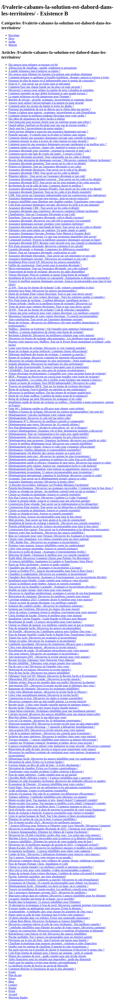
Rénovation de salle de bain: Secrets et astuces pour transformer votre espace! (52, 749)
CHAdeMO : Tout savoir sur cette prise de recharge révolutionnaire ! (47, 370)
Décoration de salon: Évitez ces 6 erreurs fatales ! (36, 761)
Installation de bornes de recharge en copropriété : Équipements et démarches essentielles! (59, 277)
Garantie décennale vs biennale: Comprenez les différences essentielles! (48, 249)
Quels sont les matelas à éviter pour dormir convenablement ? (43, 962)
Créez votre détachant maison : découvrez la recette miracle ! (42, 647)
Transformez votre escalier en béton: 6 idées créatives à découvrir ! (46, 771)
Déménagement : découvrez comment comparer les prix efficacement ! (48, 437)
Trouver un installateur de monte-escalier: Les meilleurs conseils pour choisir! (52, 889)
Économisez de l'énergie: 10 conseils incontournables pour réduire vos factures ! (53, 882)
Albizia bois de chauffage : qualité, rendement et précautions (42, 67)
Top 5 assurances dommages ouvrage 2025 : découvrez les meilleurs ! (47, 892)
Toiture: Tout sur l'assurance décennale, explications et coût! (42, 252)
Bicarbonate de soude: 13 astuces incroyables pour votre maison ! (45, 621)
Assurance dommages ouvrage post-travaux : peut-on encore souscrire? (48, 198)
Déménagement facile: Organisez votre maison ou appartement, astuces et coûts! (53, 468)
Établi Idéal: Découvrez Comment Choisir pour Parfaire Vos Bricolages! (49, 558)
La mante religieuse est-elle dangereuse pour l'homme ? (39, 96)
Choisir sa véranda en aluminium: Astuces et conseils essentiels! (44, 494)
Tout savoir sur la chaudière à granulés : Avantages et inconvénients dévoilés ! (52, 586)
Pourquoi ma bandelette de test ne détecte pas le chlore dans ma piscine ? (49, 109)
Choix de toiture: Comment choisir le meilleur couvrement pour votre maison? (52, 612)
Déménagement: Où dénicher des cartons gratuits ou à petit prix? (44, 453)
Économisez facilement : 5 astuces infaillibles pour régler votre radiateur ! (50, 851)
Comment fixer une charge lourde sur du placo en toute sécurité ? (45, 86)
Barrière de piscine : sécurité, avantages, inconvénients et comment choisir (50, 99)
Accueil (12, 994)
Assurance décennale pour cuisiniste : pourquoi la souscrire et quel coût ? (49, 150)
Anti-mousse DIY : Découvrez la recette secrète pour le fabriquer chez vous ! (51, 685)
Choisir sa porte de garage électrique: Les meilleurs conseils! (42, 602)
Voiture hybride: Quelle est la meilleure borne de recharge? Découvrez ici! (50, 303)
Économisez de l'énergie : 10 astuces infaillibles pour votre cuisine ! (46, 784)
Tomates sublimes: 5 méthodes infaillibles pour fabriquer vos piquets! (47, 796)
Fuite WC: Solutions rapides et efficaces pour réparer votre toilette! (46, 408)
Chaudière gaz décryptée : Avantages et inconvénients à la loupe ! (45, 567)
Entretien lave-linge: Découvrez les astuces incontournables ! (42, 290)
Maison (12, 44)
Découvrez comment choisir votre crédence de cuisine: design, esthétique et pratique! (56, 860)
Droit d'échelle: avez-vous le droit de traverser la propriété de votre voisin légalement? (57, 809)
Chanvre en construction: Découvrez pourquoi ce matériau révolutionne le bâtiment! (56, 930)
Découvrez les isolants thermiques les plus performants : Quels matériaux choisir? (54, 360)
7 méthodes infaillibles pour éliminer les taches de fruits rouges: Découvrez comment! (57, 927)
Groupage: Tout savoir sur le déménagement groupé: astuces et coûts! (47, 478)
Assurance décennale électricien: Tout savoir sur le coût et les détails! (47, 169)
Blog (11, 981)
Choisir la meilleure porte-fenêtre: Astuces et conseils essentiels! (44, 583)
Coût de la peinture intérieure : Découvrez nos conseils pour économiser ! (49, 733)
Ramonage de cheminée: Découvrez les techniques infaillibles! (43, 688)
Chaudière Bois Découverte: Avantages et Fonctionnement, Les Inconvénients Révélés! (57, 577)
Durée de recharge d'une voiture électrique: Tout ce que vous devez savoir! (50, 293)
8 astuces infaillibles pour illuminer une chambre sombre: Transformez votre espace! (56, 201)
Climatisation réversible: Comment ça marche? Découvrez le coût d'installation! (53, 879)
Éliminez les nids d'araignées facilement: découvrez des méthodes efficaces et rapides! (57, 780)
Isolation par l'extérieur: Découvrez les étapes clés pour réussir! (44, 609)
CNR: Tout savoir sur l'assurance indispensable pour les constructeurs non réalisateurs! (57, 195)
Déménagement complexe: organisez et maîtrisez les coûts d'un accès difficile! (52, 459)
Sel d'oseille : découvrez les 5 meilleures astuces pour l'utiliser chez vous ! (50, 631)
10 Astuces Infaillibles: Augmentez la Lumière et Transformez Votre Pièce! (50, 561)
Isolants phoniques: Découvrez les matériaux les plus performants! (45, 363)
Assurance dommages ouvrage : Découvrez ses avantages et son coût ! (48, 258)
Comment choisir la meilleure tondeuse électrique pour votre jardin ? (47, 115)
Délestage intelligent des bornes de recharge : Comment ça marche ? (47, 354)
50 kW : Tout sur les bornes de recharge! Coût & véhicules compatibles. (49, 309)
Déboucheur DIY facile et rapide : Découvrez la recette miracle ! (44, 679)
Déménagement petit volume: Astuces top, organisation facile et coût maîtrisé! (52, 465)
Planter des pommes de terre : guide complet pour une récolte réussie (47, 956)
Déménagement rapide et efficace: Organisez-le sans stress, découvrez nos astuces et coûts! (59, 462)
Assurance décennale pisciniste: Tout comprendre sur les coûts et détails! (49, 156)
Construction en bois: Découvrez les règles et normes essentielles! (45, 698)
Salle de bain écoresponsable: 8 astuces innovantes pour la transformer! (48, 367)
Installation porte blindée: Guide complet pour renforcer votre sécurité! (48, 580)
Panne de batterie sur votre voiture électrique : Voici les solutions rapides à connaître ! (56, 297)
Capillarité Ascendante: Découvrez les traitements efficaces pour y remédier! (51, 644)
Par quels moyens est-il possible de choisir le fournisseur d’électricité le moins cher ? (56, 949)
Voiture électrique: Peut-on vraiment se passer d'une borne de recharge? (48, 274)
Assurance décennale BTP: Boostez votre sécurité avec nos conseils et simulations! (55, 242)
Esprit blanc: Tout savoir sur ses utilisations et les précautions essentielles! (50, 787)
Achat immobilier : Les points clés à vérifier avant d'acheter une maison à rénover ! (55, 379)
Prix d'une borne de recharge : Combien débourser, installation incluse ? (48, 300)
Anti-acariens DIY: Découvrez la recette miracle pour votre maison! (46, 730)
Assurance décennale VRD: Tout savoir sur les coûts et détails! (43, 172)
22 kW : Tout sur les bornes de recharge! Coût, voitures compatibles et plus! (51, 287)
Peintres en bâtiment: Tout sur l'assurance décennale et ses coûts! (44, 166)
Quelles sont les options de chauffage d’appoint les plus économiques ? (48, 946)
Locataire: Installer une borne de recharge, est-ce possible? (41, 898)
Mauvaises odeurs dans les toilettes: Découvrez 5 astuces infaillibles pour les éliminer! (57, 895)
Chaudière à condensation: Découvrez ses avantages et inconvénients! (47, 574)
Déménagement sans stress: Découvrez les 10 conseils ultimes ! (44, 424)
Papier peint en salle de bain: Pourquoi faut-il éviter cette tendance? (46, 914)
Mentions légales (18, 997)
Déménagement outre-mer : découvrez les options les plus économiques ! (49, 456)
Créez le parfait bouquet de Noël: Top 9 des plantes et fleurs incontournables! (52, 816)
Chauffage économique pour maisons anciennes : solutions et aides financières (52, 943)
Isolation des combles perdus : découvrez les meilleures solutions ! (46, 605)
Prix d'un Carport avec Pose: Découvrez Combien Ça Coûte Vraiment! (48, 497)
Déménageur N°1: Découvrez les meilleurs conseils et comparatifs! (46, 421)
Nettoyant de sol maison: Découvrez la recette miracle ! (39, 669)
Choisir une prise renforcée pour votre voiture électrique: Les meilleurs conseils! (53, 312)
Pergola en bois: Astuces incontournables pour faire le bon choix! (45, 516)
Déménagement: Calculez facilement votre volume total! (40, 414)
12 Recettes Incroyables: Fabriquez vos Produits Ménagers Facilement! (48, 484)
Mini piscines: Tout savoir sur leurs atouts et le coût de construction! (47, 519)
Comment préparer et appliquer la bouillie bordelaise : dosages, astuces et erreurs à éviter (58, 77)
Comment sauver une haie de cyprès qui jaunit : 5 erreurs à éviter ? (46, 153)
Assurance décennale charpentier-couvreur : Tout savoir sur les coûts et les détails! (54, 179)
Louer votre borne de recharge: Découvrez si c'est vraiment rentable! (47, 348)
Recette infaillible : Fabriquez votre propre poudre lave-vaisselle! (45, 663)
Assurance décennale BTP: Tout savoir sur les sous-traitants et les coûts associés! (54, 182)
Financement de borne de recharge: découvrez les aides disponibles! (46, 271)
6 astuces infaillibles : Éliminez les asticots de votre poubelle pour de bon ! (50, 841)
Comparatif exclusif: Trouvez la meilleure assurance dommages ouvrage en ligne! (54, 239)
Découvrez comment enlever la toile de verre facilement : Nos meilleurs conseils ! (54, 924)
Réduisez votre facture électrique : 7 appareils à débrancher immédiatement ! (51, 726)
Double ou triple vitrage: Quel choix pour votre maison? (40, 589)
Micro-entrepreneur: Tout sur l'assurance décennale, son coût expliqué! (48, 268)
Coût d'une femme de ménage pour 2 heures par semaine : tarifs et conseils (50, 952)
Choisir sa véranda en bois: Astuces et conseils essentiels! (40, 513)
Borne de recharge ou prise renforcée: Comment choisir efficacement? (47, 351)
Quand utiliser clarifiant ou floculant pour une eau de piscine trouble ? (47, 125)
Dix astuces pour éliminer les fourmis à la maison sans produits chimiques (50, 74)
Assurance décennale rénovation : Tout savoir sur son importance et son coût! (52, 255)
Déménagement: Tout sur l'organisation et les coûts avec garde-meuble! (48, 433)
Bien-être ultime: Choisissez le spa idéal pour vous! (37, 717)
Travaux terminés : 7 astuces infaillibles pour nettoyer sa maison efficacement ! (53, 739)
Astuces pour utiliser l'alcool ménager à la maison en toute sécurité (46, 102)
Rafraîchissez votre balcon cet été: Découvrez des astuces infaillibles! (47, 933)
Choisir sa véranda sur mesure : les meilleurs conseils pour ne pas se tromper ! (52, 491)
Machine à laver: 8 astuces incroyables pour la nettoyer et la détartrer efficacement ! (55, 838)
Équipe (12, 987)
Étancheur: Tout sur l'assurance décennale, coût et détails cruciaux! (46, 217)
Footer (12, 972)
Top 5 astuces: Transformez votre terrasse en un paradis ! (40, 857)
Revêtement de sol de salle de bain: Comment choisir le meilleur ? (45, 185)
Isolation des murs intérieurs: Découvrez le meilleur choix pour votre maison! (52, 736)
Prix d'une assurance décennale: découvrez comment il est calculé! (45, 246)
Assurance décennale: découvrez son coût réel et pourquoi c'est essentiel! (49, 220)
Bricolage (13, 35)
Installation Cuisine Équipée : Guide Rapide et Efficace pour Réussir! (47, 618)
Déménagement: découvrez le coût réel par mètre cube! (39, 418)
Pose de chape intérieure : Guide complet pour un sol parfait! (42, 774)
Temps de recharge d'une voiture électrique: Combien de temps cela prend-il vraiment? (57, 873)
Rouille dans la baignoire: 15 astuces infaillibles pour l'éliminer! (44, 901)
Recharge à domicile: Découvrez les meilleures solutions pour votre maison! (51, 335)
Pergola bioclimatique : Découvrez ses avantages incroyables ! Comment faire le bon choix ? (60, 488)
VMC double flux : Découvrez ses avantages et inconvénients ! (44, 542)
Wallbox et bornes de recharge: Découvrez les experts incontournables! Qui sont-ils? (56, 411)
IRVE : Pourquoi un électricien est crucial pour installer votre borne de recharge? (54, 376)
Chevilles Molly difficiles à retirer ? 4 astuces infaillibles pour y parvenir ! (50, 777)
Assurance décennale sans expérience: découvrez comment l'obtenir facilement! (53, 211)
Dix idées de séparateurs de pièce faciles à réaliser (36, 118)
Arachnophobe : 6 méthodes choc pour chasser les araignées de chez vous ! (50, 911)
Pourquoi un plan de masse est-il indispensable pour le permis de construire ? (51, 80)
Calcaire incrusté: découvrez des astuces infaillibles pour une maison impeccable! (54, 714)
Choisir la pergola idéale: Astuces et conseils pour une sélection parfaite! (49, 500)
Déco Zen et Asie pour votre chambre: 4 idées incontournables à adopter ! (50, 870)
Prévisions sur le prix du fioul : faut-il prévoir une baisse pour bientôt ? (48, 940)
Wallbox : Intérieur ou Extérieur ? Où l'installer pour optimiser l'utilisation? (50, 328)
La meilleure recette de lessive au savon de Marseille (38, 965)
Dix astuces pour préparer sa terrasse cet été (33, 64)
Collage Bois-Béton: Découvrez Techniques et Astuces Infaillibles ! (46, 921)
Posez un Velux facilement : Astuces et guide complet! (39, 564)
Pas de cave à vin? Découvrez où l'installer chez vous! (38, 666)
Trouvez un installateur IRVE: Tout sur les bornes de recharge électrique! (49, 386)
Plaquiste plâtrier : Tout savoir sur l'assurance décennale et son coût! (46, 176)
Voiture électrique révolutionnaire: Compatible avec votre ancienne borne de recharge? (57, 373)
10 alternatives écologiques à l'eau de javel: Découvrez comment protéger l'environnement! (59, 905)
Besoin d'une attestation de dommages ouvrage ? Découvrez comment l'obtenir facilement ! (60, 160)
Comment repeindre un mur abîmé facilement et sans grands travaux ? (47, 93)
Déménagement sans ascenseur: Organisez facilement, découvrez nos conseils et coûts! (57, 440)
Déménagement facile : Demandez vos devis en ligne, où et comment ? (48, 886)
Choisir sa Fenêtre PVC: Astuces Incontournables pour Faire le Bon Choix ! (51, 570)
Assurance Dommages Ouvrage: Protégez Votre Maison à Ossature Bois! (49, 233)
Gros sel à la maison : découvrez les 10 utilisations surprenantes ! (45, 720)
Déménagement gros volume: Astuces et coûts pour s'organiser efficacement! (51, 446)
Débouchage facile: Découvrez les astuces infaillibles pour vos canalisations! (51, 758)
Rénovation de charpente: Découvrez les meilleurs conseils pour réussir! (49, 596)
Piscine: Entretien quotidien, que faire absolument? (37, 876)
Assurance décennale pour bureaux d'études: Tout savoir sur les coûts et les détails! (55, 188)
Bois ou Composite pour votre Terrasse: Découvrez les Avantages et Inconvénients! (55, 535)
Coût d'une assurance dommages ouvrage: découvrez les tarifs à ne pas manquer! (54, 204)
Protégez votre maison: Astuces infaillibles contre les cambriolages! (46, 545)
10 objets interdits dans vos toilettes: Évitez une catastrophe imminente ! (49, 917)
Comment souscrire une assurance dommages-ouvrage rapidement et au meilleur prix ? (57, 144)
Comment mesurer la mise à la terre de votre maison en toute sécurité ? (48, 141)
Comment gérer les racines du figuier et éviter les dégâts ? (41, 106)
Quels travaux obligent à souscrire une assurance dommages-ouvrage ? (48, 131)
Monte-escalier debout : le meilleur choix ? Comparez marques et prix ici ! (50, 806)
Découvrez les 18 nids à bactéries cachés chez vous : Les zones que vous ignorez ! (54, 835)
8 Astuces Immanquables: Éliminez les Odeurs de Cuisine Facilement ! (48, 831)
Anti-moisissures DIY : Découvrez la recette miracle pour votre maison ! (49, 656)
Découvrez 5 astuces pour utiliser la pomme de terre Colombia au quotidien (51, 90)
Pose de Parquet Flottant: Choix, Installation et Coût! (38, 863)
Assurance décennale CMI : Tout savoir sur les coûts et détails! (43, 207)
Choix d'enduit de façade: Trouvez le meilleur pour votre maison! (45, 615)
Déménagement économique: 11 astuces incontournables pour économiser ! (50, 472)
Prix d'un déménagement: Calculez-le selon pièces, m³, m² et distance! (47, 427)
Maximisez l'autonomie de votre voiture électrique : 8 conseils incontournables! (53, 316)
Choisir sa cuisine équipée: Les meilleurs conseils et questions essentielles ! (51, 866)
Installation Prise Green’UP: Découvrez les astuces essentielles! (44, 262)
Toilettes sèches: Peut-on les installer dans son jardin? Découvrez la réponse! (51, 682)
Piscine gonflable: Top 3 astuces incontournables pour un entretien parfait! (50, 937)
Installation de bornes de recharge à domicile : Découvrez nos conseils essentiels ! (54, 523)
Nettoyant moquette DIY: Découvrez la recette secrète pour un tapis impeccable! (53, 723)
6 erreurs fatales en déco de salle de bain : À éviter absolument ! (44, 765)
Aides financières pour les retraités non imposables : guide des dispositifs (49, 959)
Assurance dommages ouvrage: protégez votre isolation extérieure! (46, 223)
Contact (12, 984)
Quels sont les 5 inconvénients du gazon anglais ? (36, 128)
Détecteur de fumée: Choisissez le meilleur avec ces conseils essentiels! (48, 554)
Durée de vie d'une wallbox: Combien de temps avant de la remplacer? (48, 395)
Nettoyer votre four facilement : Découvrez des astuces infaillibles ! (46, 532)
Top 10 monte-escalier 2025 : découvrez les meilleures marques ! (45, 822)
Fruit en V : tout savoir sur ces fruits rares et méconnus (39, 83)
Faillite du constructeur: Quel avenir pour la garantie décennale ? (44, 265)
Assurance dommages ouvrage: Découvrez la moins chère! (41, 481)
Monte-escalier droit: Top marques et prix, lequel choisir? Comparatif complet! (53, 800)
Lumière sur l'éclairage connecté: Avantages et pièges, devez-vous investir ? (51, 742)
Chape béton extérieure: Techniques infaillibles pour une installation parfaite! (52, 710)
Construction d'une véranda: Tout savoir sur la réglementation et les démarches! (53, 504)
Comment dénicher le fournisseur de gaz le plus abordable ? (42, 968)
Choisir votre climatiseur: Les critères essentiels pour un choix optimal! (48, 539)
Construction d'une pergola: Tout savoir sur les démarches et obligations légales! (53, 507)
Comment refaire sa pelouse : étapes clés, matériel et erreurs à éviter (46, 147)
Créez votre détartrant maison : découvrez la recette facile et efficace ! (47, 691)
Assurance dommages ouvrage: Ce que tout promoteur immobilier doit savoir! (52, 236)
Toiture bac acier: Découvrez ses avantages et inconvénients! (42, 637)
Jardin (11, 41)
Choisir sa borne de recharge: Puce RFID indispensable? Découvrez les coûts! (52, 383)
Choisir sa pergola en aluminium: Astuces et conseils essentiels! (44, 510)
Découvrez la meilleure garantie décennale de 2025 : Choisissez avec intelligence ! (55, 828)
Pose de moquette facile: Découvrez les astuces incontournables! (44, 628)
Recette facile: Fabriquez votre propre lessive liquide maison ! (43, 707)
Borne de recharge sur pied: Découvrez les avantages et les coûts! (45, 398)
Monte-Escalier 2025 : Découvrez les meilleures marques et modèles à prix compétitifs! (57, 847)
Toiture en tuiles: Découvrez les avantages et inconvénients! (42, 640)
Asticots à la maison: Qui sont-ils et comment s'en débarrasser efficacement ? (51, 793)
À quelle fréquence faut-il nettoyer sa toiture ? (34, 71)
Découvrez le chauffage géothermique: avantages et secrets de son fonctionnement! (55, 593)
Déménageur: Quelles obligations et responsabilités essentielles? (44, 449)
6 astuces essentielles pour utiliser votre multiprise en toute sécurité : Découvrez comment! (59, 745)
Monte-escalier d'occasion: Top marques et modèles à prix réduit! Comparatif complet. (57, 803)
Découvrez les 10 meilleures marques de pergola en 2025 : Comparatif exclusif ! (53, 844)
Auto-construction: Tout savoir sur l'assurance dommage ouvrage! (45, 319)
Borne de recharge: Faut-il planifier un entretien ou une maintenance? (47, 389)
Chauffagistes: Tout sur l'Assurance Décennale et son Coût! (41, 214)
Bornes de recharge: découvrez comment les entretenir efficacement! (47, 357)
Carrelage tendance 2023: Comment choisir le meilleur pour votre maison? (50, 599)
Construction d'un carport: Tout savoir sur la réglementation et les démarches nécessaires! (58, 529)
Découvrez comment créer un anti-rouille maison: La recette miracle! (47, 701)
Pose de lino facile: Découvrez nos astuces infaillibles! (39, 672)
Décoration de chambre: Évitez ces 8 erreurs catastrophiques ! (43, 768)
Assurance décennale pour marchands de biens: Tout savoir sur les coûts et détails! (54, 227)
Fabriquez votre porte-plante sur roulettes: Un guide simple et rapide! (47, 230)
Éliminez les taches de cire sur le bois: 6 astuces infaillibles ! (42, 819)
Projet (11, 991)
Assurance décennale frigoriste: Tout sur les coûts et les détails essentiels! (49, 192)
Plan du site (15, 975)
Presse (12, 978)
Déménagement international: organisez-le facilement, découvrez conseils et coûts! (55, 475)
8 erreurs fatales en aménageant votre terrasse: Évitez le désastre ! (45, 908)
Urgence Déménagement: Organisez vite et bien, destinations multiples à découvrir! (55, 430)
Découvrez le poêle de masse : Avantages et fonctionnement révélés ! (47, 551)
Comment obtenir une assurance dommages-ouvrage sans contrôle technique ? (52, 137)
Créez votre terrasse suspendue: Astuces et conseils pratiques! (43, 548)
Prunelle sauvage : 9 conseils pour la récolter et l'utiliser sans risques (47, 134)
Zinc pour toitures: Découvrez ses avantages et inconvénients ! (43, 653)
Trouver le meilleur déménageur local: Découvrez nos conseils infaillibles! (50, 443)
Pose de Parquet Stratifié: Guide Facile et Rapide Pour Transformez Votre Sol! (52, 634)
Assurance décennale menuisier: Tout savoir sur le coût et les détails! (47, 163)
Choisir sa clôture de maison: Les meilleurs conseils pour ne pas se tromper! (51, 624)
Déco (11, 38)
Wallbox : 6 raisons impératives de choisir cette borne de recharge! (46, 332)
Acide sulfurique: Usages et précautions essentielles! (38, 790)
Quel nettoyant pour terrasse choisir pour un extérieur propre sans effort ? (49, 121)
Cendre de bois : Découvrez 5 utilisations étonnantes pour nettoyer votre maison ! (54, 854)
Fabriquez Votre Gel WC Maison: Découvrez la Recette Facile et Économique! (52, 675)
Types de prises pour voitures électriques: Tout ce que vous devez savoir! (49, 306)
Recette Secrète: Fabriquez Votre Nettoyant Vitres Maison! (41, 660)
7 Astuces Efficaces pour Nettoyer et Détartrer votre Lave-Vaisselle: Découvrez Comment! (59, 825)
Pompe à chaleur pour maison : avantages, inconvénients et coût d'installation (52, 112)
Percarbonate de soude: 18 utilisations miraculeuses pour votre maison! (48, 650)
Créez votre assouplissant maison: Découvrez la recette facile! (43, 695)
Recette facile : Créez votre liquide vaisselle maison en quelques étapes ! (49, 704)
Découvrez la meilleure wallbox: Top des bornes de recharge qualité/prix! (49, 392)
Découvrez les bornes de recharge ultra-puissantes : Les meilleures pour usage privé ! (56, 338)
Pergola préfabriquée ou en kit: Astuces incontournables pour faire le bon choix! (53, 526)
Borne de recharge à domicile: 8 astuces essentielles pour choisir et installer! (51, 812)
